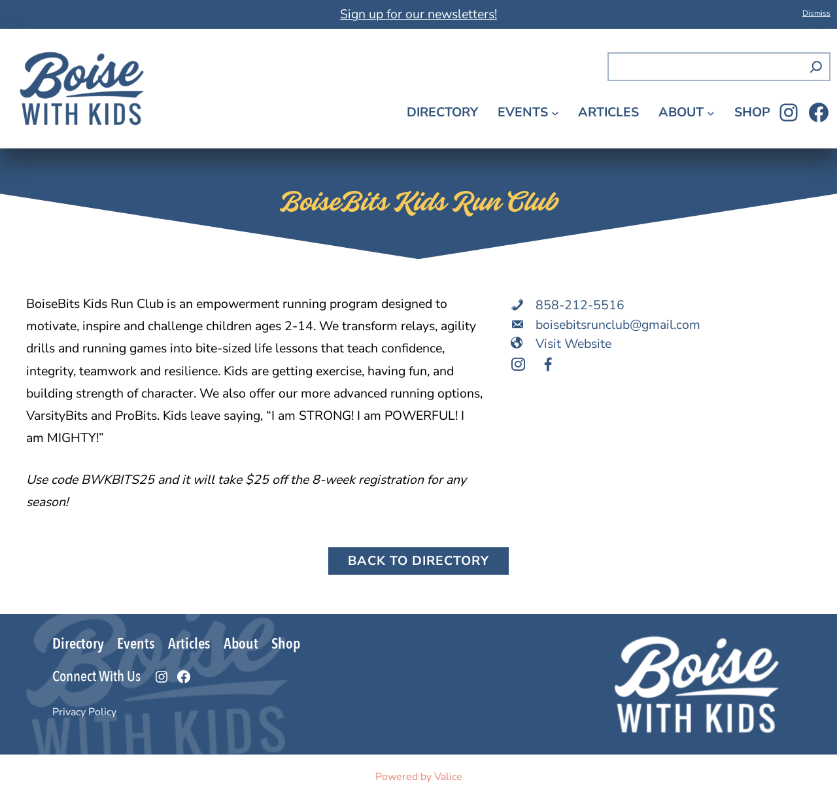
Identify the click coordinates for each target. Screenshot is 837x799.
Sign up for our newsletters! (418, 14)
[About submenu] (711, 113)
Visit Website (573, 343)
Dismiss (816, 13)
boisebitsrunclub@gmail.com (618, 324)
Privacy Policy (84, 712)
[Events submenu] (555, 113)
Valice (448, 777)
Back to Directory (418, 561)
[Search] (816, 67)
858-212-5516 (580, 305)
